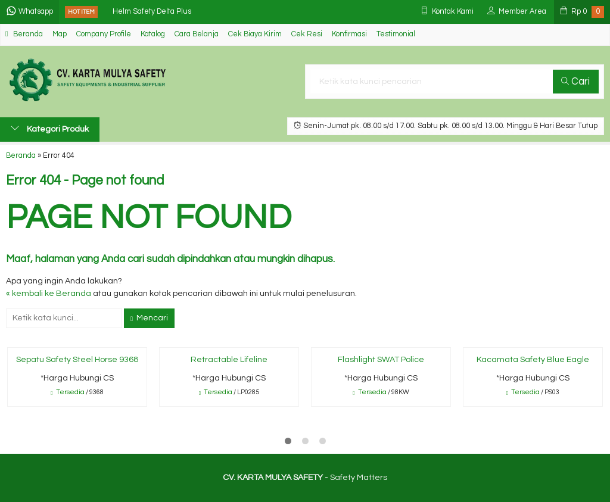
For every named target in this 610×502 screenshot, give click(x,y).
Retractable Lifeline (229, 360)
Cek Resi (306, 34)
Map (59, 34)
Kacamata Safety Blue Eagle (533, 360)
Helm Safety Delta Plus (152, 11)
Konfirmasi (349, 34)
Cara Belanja (197, 34)
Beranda (24, 34)
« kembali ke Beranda (48, 293)
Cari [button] (575, 81)
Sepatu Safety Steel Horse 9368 (77, 360)
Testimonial (395, 34)
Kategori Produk (50, 128)
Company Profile (103, 34)
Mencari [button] (149, 318)
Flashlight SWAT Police (381, 360)
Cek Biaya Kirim (255, 34)
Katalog (153, 34)
